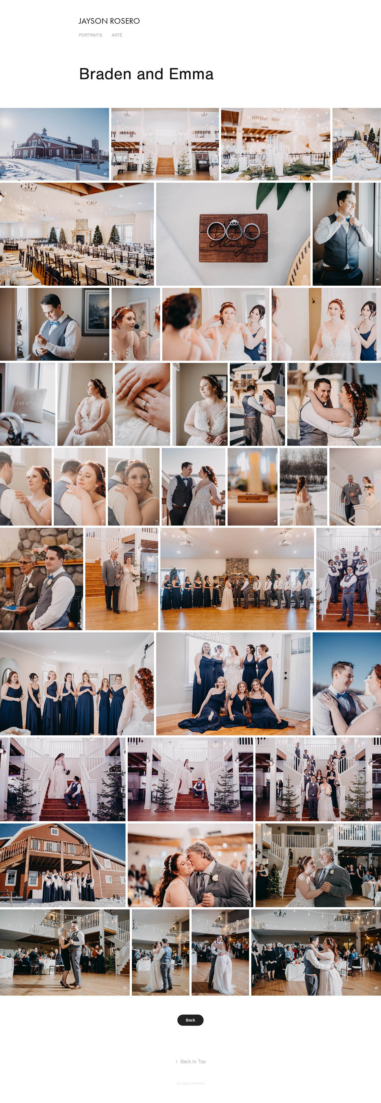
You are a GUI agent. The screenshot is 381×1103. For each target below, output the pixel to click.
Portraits (90, 35)
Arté (117, 35)
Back (190, 1020)
